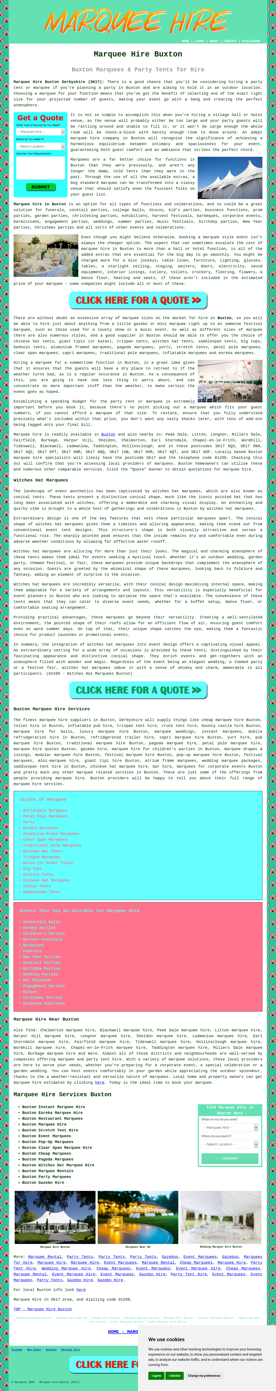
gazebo (140, 324)
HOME (185, 41)
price (110, 419)
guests (82, 368)
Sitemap (16, 1349)
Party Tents (80, 1257)
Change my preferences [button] (204, 1375)
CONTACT (230, 41)
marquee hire (28, 458)
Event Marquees (200, 1257)
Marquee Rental (44, 1257)
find (30, 1030)
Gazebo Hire (152, 1274)
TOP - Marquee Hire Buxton (43, 1309)
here (99, 1082)
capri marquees (79, 353)
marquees (163, 463)
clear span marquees (36, 353)
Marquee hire (28, 434)
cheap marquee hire (222, 720)
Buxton (225, 318)
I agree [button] (156, 1375)
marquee (47, 93)
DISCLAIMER (251, 41)
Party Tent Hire (189, 1274)
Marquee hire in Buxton (40, 204)
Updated (50, 1349)
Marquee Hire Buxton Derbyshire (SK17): (59, 82)
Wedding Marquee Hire (66, 1268)
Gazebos (170, 1257)
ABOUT (214, 41)
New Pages (34, 1349)
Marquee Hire (52, 1263)
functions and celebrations (171, 204)
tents (19, 602)
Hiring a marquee (33, 363)
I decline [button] (174, 1375)
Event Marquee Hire (198, 1268)
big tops (250, 341)
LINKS (199, 41)
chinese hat (27, 341)
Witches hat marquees (37, 551)
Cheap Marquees (196, 1263)
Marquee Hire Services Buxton (62, 1094)
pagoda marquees (135, 347)
